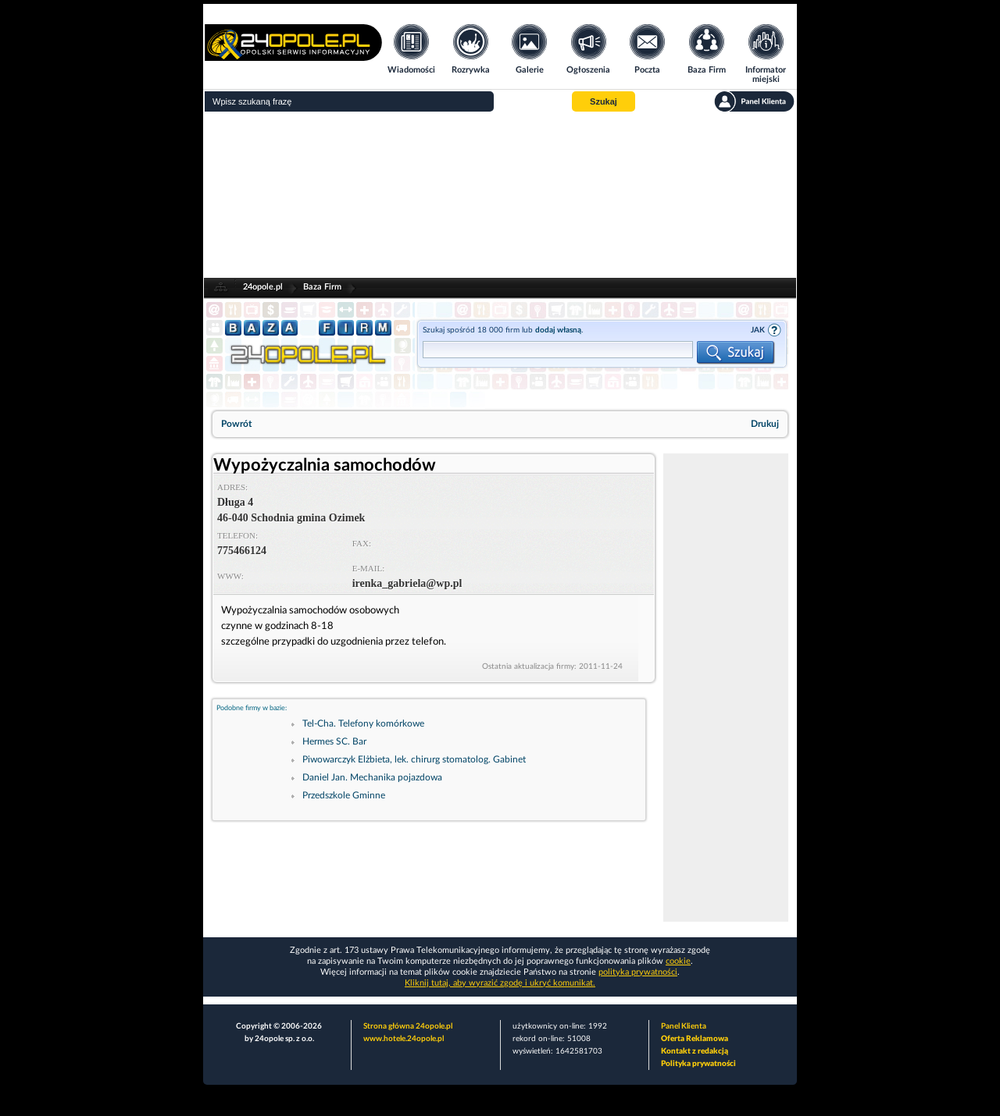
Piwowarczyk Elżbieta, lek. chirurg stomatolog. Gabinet (414, 759)
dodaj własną (558, 330)
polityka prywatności (637, 972)
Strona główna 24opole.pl (407, 1026)
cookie (678, 961)
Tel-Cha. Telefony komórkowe (363, 723)
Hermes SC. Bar (334, 741)
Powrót (236, 423)
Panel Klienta (683, 1026)
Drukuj (765, 423)
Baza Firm (322, 287)
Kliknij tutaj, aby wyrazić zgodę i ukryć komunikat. (500, 983)
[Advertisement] (500, 195)
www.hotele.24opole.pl (403, 1039)
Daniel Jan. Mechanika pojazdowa (372, 777)
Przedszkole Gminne (343, 795)
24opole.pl (263, 287)
